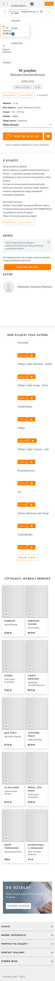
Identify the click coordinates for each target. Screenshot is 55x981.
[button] (7, 48)
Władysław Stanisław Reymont (27, 74)
